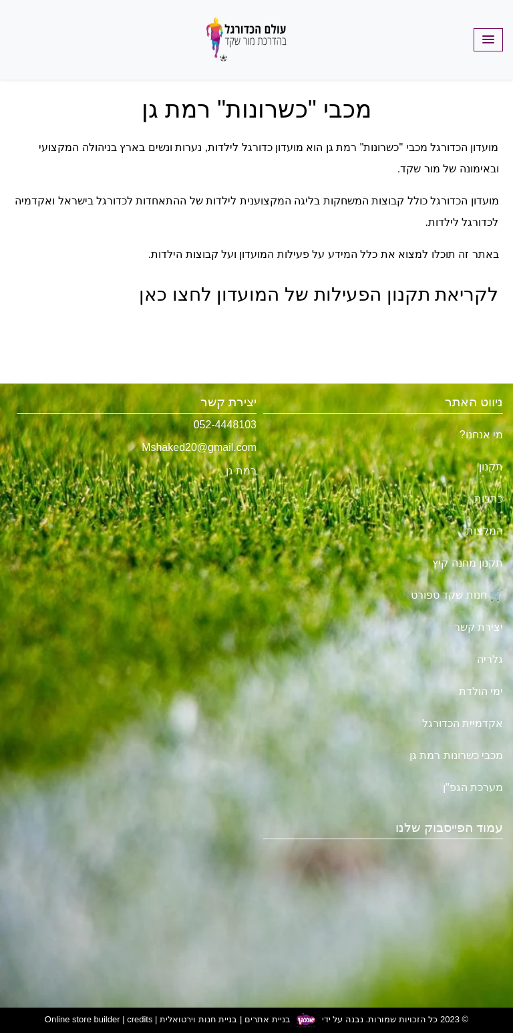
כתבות (488, 498)
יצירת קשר (478, 627)
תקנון (491, 466)
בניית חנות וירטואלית (198, 1020)
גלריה (490, 659)
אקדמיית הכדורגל (462, 723)
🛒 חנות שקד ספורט (457, 595)
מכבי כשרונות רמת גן (456, 755)
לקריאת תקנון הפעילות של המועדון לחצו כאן (319, 294)
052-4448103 (225, 424)
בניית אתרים (267, 1020)
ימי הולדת (481, 691)
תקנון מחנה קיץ (467, 563)
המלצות (484, 531)
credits (139, 1020)
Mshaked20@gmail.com (199, 447)
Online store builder (82, 1020)
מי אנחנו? (481, 434)
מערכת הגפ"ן (473, 787)
